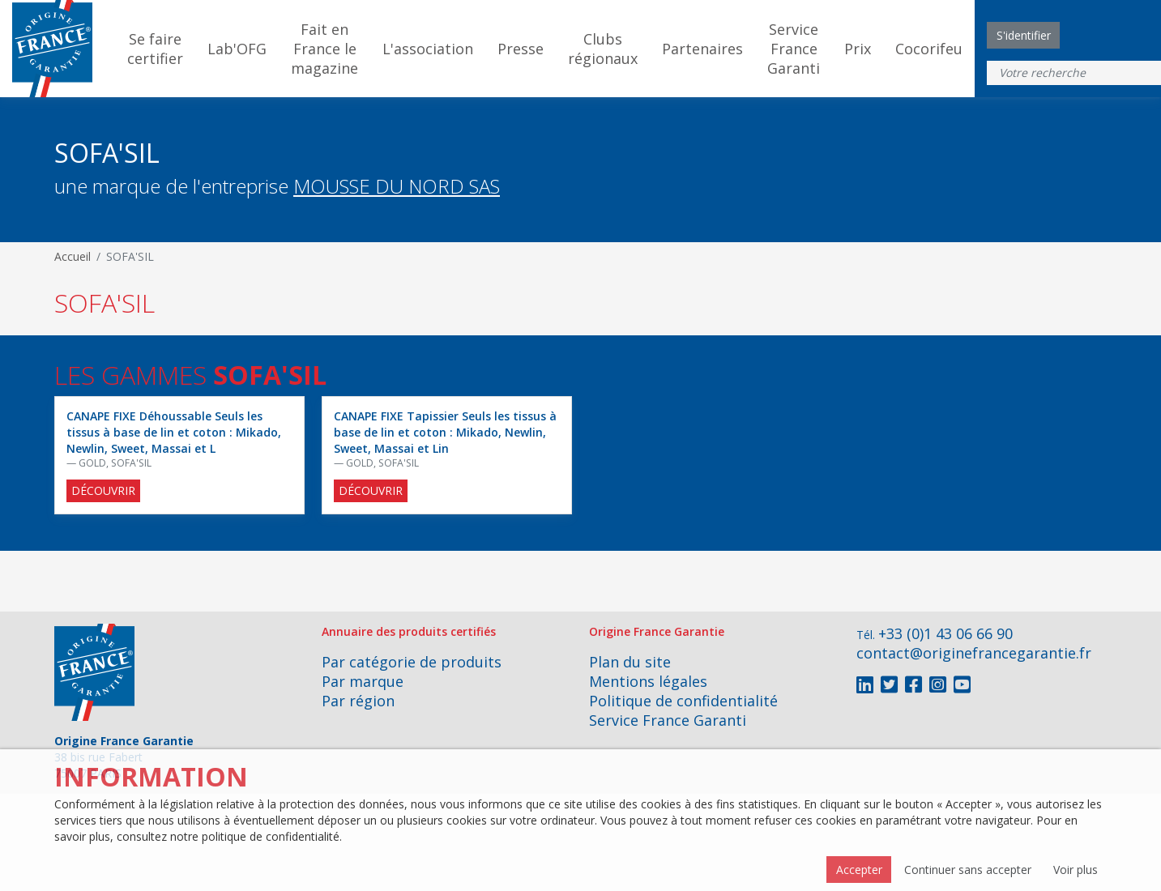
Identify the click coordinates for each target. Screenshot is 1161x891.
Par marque (362, 681)
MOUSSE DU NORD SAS (396, 186)
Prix (857, 48)
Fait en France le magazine (324, 48)
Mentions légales (648, 681)
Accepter (859, 869)
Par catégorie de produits (412, 661)
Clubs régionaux (603, 48)
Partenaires (702, 48)
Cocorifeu (929, 48)
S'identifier (1024, 35)
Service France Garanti (793, 48)
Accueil (72, 256)
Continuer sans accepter (967, 869)
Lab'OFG (237, 48)
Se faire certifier (155, 48)
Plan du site (630, 661)
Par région (358, 700)
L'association (427, 48)
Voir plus (1075, 869)
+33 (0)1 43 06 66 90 (945, 633)
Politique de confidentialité (683, 700)
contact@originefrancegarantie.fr (973, 653)
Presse (520, 48)
